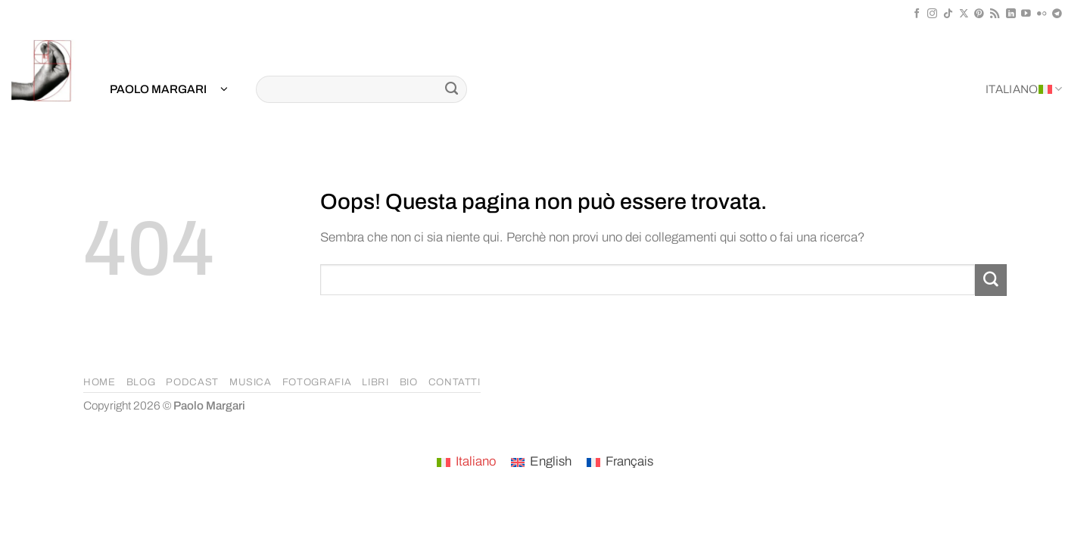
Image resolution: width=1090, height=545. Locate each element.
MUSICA (250, 382)
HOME (99, 382)
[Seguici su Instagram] (932, 14)
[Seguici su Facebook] (917, 14)
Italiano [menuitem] (476, 461)
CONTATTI (454, 382)
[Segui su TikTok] (948, 14)
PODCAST (192, 382)
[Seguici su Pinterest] (979, 14)
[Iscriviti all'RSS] (995, 14)
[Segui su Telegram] (1057, 14)
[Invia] (452, 89)
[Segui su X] (964, 14)
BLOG (141, 382)
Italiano (1024, 89)
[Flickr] (1042, 14)
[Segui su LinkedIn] (1011, 14)
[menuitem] (466, 462)
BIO (409, 382)
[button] (168, 90)
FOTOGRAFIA (317, 382)
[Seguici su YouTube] (1026, 14)
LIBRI (375, 382)
